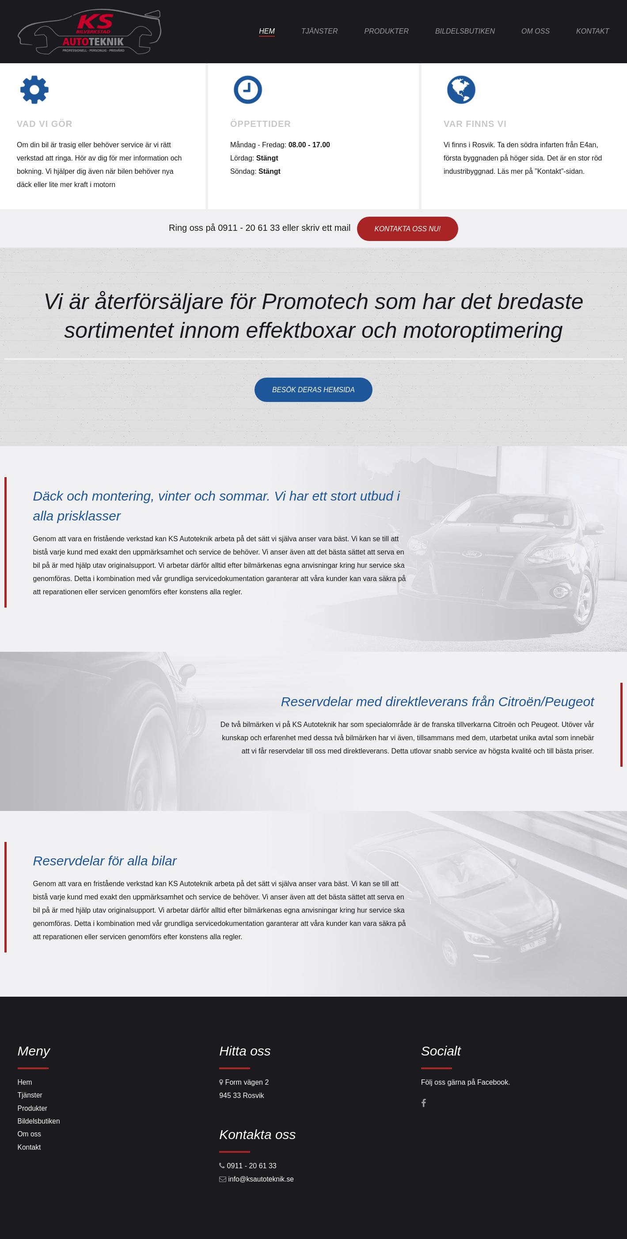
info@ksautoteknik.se (262, 1179)
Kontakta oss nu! (408, 228)
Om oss (535, 31)
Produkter (386, 31)
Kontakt (592, 31)
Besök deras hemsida (313, 389)
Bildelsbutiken (465, 31)
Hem (267, 31)
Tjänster (319, 31)
